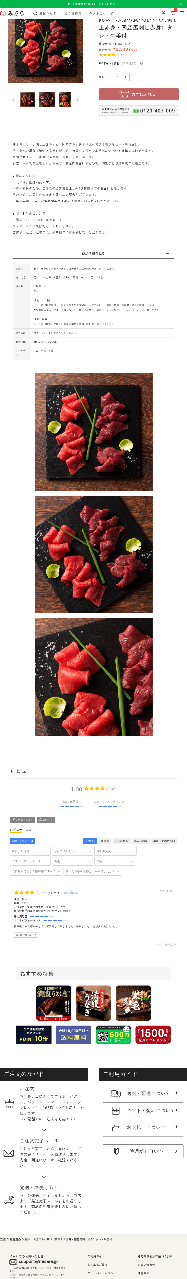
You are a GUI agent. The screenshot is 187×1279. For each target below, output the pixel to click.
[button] (27, 99)
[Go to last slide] (14, 99)
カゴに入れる (144, 94)
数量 (101, 77)
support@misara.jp (33, 1261)
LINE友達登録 (75, 4)
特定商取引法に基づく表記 (155, 1256)
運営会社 (143, 1273)
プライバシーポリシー (101, 1273)
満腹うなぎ (48, 13)
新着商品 (15, 1239)
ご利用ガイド (96, 1256)
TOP (3, 1239)
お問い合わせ (146, 1265)
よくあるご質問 (97, 1265)
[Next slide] (77, 99)
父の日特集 (73, 13)
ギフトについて (101, 13)
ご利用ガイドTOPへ (145, 1151)
